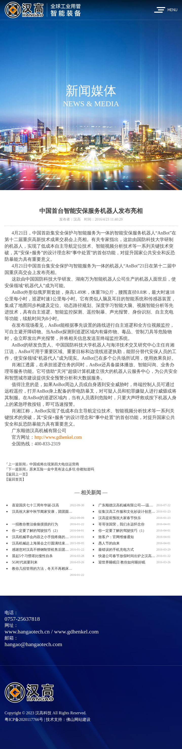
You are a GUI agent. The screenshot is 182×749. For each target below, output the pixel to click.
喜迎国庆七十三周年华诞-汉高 (35, 505)
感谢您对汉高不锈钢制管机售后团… (40, 550)
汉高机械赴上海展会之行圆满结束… (40, 543)
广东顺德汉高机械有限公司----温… (125, 505)
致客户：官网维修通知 (116, 537)
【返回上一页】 (17, 474)
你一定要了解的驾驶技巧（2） (36, 531)
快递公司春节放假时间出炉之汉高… (126, 556)
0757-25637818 (22, 619)
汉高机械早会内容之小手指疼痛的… (40, 537)
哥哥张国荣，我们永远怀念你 (121, 524)
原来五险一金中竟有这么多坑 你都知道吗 (61, 469)
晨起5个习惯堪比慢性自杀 (32, 556)
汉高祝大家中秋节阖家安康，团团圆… (42, 512)
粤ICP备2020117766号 (24, 719)
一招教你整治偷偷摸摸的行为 (35, 524)
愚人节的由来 (109, 543)
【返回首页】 (15, 479)
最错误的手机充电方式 (116, 550)
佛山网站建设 (78, 719)
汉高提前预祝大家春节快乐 (119, 518)
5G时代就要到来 (25, 562)
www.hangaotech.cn (27, 631)
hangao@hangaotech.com (33, 644)
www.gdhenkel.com (76, 631)
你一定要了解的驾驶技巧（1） (122, 531)
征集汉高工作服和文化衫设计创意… (126, 512)
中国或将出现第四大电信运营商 (54, 464)
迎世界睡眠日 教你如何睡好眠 (121, 562)
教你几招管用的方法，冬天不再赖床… (42, 569)
